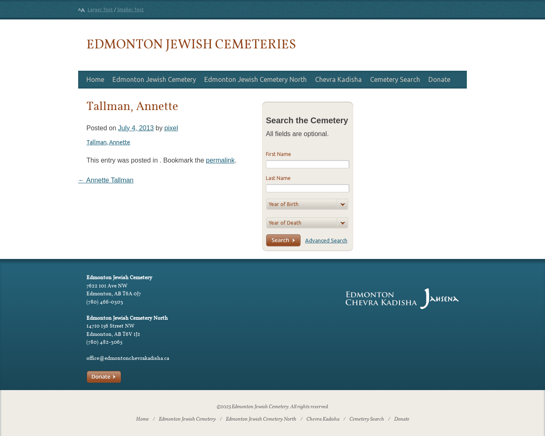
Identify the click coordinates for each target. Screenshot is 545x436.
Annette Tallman (106, 180)
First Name (278, 154)
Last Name (278, 178)
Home (95, 79)
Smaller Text (130, 9)
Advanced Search (326, 240)
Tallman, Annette (108, 142)
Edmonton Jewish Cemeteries (191, 43)
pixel (171, 128)
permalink (220, 160)
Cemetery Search (395, 79)
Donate (439, 79)
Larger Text (100, 9)
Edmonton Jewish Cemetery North (255, 79)
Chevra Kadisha (338, 79)
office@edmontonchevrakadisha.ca (127, 358)
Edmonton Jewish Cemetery (154, 79)
